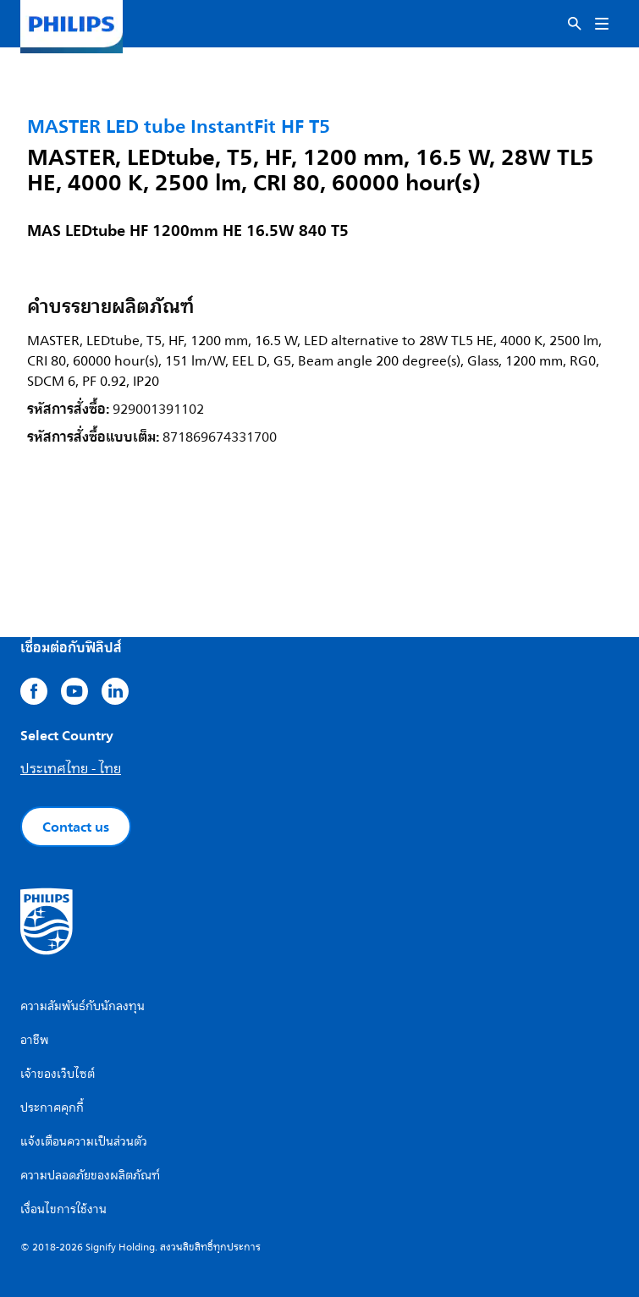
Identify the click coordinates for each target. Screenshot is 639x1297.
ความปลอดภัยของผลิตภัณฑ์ (90, 1175)
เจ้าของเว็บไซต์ (57, 1074)
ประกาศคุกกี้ (52, 1108)
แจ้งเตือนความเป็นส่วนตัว (83, 1141)
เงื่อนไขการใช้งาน (63, 1209)
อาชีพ (34, 1040)
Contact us (75, 826)
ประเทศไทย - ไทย (70, 769)
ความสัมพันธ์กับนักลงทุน (82, 1006)
